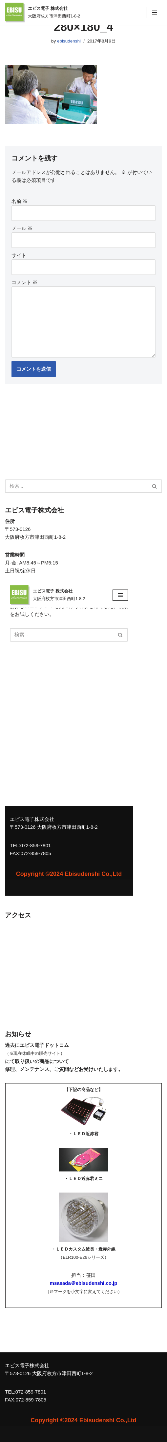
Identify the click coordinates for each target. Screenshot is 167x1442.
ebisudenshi (69, 41)
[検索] (76, 486)
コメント (24, 282)
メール (21, 228)
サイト (18, 255)
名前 (19, 201)
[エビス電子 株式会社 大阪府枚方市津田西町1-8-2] (42, 12)
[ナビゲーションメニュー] (154, 12)
